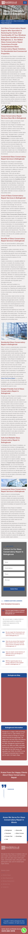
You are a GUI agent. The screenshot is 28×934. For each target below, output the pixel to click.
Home (3, 21)
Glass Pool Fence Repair (8, 378)
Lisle (6, 839)
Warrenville (19, 830)
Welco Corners (20, 833)
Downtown (8, 833)
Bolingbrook (9, 21)
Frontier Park (8, 836)
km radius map (14, 699)
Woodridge (19, 836)
